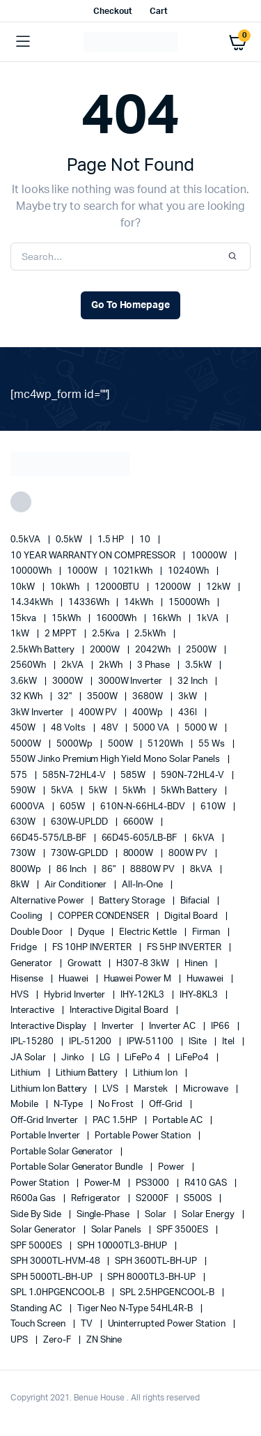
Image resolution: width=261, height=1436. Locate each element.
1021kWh (134, 571)
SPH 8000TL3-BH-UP (152, 1277)
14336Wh (89, 602)
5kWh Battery (190, 790)
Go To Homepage (131, 305)
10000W (210, 555)
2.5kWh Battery (43, 650)
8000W (139, 853)
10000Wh (32, 571)
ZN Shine (104, 1340)
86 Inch (72, 869)
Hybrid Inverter (76, 995)
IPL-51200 (91, 1041)
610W (214, 806)
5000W (26, 744)
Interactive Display (49, 1026)
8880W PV (153, 869)
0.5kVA (26, 539)
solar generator (44, 1230)
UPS (20, 1340)
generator (32, 963)
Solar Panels (117, 1230)
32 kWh (27, 696)
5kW (98, 790)
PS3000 (153, 1183)
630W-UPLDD (80, 822)
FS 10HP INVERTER (93, 947)
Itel (229, 1041)
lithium (26, 1073)
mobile (25, 1104)
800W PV (188, 853)
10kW (23, 587)
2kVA (73, 665)
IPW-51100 (151, 1041)
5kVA (63, 790)
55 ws (212, 744)
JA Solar (29, 1057)
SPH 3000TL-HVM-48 (56, 1261)
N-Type (69, 1104)
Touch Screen (39, 1324)
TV (88, 1324)
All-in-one (143, 884)
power (172, 1167)
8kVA (202, 869)
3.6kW (24, 681)
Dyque (92, 932)
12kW (219, 587)
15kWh (67, 618)
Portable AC (178, 1120)
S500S (199, 1198)
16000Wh (117, 618)
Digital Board (192, 916)
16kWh (167, 618)
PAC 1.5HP (116, 1120)
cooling (27, 916)
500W (121, 744)
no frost (117, 1104)
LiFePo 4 (143, 1057)
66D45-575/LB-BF (49, 838)
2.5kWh (151, 634)
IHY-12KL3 (143, 995)
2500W (202, 650)
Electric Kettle (149, 932)
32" (66, 696)
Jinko (73, 1057)
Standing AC (37, 1308)
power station (40, 1183)
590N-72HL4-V (193, 775)
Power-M (103, 1183)
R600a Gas (34, 1198)
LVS (111, 1089)
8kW (20, 884)
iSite (199, 1041)
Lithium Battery (88, 1073)
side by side (36, 1214)
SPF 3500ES (183, 1230)
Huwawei (206, 979)
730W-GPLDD (80, 853)
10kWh (65, 587)
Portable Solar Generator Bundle (77, 1167)
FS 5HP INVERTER (185, 947)
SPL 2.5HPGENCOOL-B (168, 1292)
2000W (106, 650)
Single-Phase (104, 1214)
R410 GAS (206, 1183)
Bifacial (196, 901)
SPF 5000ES (37, 1246)
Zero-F (58, 1340)
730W (24, 853)
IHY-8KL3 (200, 995)
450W (24, 728)
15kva (24, 618)
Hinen (196, 963)
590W (24, 790)
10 (145, 539)
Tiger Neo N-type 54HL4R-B (136, 1308)
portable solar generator (62, 1151)
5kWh (135, 790)
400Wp (148, 712)
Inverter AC (173, 1026)
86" (110, 869)
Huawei (74, 979)
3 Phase (154, 665)
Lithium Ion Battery (49, 1089)
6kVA (204, 838)
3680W (148, 696)
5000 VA (152, 728)
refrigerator (97, 1198)
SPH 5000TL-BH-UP (52, 1277)
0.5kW (70, 539)
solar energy (209, 1214)
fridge (24, 947)
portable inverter (45, 1135)
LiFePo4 (193, 1057)
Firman (207, 932)
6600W (139, 822)
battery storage (133, 901)
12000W (174, 587)
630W (24, 822)
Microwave (206, 1089)
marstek (152, 1089)
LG (106, 1057)
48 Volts (69, 728)
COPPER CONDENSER (105, 916)
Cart (159, 11)
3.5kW (199, 665)
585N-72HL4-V (75, 775)
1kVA (208, 618)
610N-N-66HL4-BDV (144, 806)
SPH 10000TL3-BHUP (123, 1246)
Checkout (112, 11)
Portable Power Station (143, 1135)
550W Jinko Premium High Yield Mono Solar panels (116, 759)
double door (37, 932)
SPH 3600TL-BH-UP (157, 1261)
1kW (20, 634)
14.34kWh (32, 602)
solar (156, 1214)
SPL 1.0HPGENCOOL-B (58, 1292)
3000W (68, 681)
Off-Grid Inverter (44, 1120)
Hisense (27, 979)
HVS (20, 995)
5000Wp (75, 744)
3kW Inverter (37, 712)
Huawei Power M (139, 979)
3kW (188, 696)
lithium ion (156, 1073)
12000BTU (118, 587)
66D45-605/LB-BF (141, 838)
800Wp (26, 869)
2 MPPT (62, 634)
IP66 (221, 1026)
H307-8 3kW (143, 963)
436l (188, 712)
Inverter (119, 1026)
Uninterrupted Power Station (168, 1324)
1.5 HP (112, 539)
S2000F (153, 1198)
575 (19, 775)
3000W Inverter (131, 681)
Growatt (86, 963)
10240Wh (189, 571)
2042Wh (154, 650)
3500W (103, 696)
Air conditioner (77, 884)
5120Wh (166, 744)
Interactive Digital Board (120, 1010)
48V (110, 728)
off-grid (166, 1104)
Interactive (33, 1010)
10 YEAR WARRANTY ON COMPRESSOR (93, 555)
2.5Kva (107, 634)
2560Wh (29, 665)
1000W (83, 571)
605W (73, 806)
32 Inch (193, 681)
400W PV (99, 712)
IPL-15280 (33, 1041)
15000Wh (190, 602)
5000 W (201, 728)
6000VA (28, 806)
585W (134, 775)
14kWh (139, 602)
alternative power (48, 901)
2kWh (112, 665)
